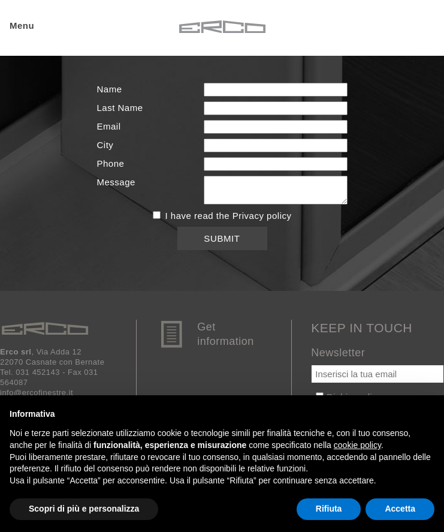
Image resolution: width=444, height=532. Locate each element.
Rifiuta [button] (329, 508)
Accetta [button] (400, 508)
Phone (111, 163)
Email (109, 126)
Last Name (120, 108)
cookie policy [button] (357, 445)
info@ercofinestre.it (36, 392)
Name (109, 89)
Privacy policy (262, 216)
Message (116, 182)
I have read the (222, 216)
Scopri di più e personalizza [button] (84, 508)
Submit (222, 238)
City (105, 145)
